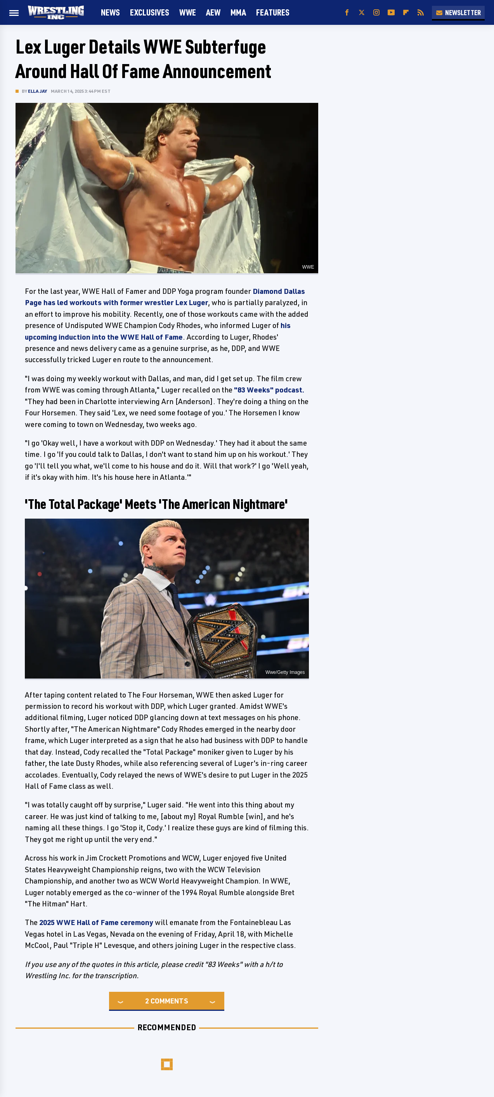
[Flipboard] (405, 12)
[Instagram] (376, 12)
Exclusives (149, 12)
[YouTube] (391, 12)
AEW (213, 12)
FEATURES (272, 12)
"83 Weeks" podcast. (269, 389)
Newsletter (458, 12)
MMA (238, 12)
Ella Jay (37, 91)
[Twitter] (361, 12)
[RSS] (420, 12)
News (110, 12)
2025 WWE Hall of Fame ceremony (96, 922)
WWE (187, 12)
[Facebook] (346, 12)
